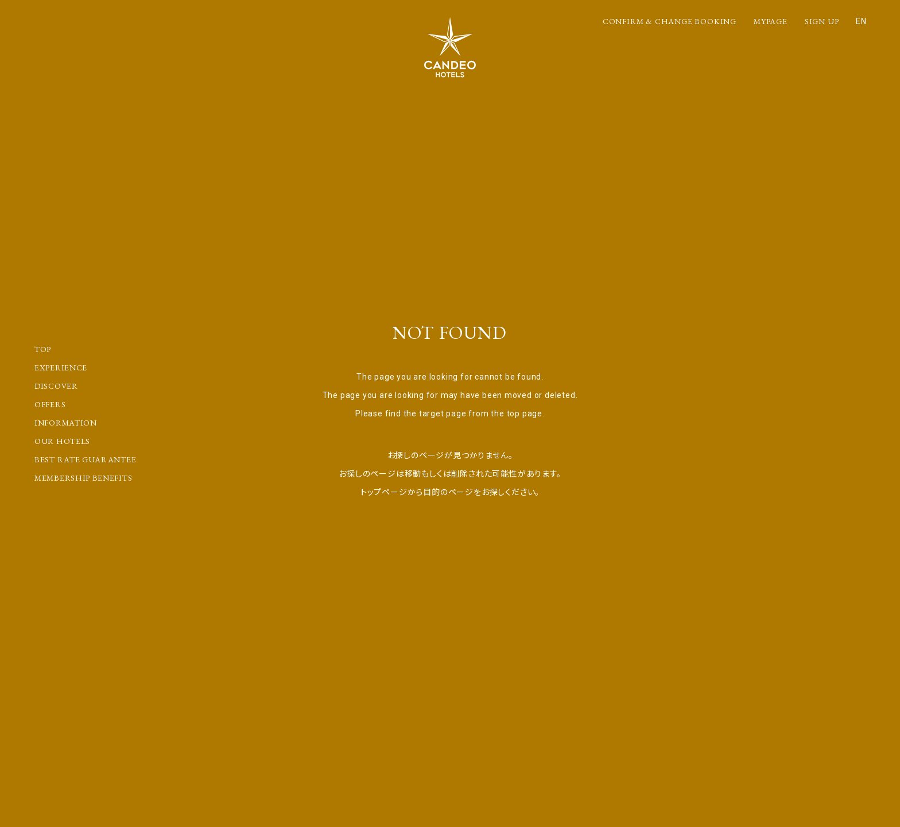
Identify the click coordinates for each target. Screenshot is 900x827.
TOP (42, 349)
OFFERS (49, 404)
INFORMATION (65, 423)
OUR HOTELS (62, 441)
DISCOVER (56, 386)
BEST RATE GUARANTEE (85, 459)
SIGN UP (822, 21)
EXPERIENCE (60, 367)
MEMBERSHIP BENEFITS (83, 478)
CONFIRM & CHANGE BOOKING (669, 21)
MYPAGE (771, 21)
